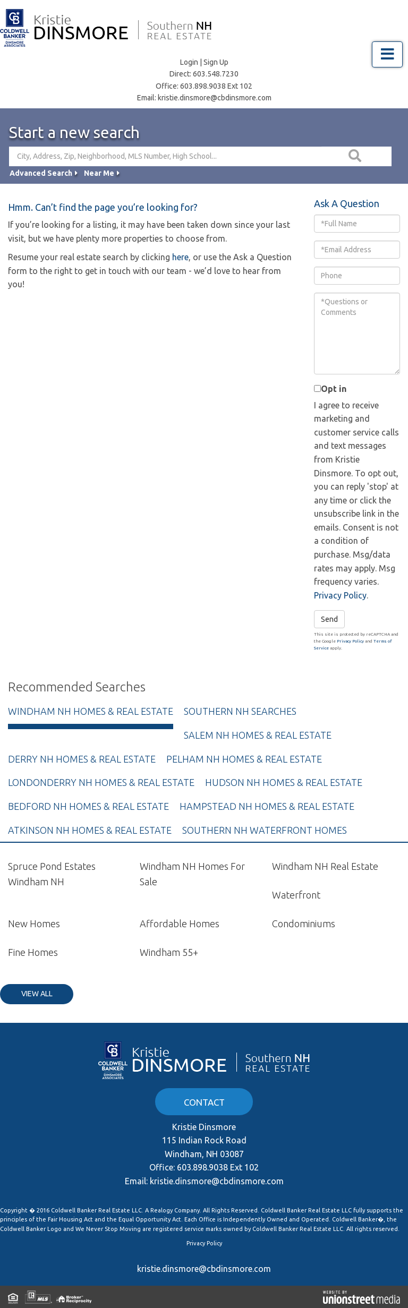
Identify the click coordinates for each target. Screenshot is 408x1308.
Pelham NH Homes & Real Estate (244, 759)
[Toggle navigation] (387, 54)
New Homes (34, 923)
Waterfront (296, 895)
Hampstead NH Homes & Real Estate (267, 806)
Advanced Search (41, 173)
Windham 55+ (169, 952)
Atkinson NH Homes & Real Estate (90, 830)
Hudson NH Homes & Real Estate (283, 782)
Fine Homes (33, 952)
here (180, 257)
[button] (356, 156)
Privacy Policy (340, 595)
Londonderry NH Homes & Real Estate (101, 782)
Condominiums (303, 923)
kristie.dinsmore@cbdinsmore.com (214, 97)
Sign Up (215, 62)
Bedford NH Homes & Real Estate (88, 806)
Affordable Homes (179, 923)
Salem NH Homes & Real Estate (258, 735)
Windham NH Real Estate (325, 866)
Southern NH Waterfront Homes (264, 830)
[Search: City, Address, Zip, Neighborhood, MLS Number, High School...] (165, 156)
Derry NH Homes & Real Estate (82, 759)
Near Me (99, 173)
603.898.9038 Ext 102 (216, 86)
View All (37, 993)
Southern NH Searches (240, 711)
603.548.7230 (216, 74)
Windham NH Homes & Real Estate (90, 711)
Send (329, 619)
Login (189, 62)
